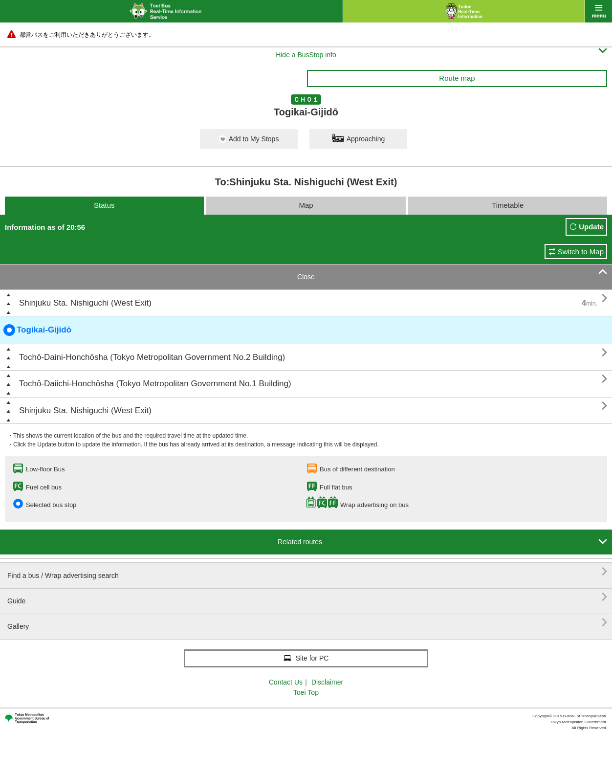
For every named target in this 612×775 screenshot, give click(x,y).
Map (306, 205)
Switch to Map (581, 251)
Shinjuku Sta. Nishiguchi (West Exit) (85, 303)
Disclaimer (327, 682)
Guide (307, 597)
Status (104, 205)
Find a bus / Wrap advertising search (307, 571)
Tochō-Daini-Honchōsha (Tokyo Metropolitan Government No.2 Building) (152, 357)
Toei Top (306, 692)
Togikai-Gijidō (37, 330)
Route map (457, 78)
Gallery (307, 622)
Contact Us (286, 682)
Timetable (508, 205)
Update (591, 226)
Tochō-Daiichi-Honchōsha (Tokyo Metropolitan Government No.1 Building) (155, 383)
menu (598, 11)
